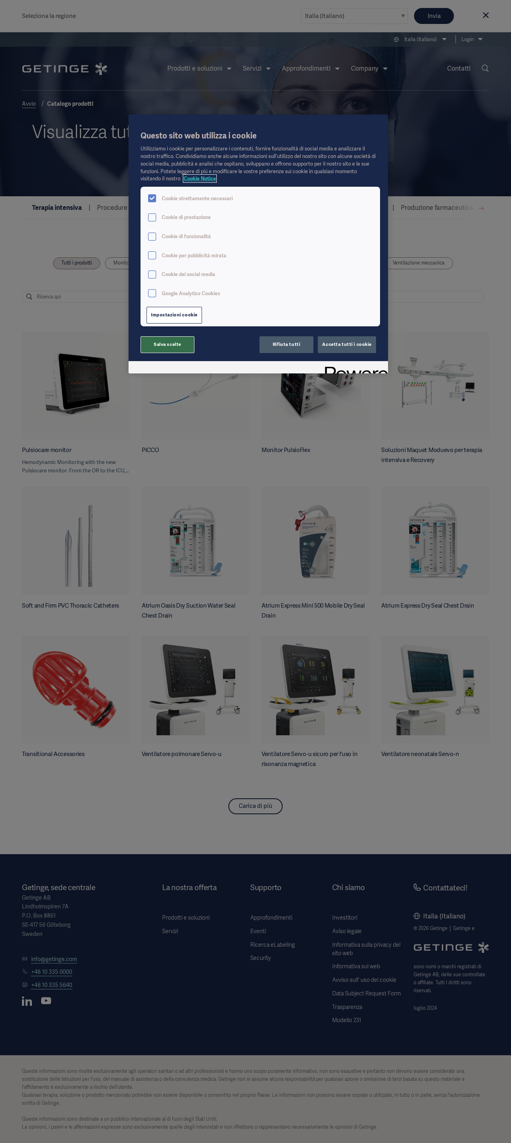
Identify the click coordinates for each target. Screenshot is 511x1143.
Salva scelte (167, 344)
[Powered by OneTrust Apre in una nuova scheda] (353, 368)
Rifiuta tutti (286, 344)
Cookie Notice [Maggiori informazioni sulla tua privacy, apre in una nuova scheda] (200, 178)
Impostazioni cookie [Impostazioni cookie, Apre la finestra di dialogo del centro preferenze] (174, 315)
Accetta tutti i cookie (347, 344)
